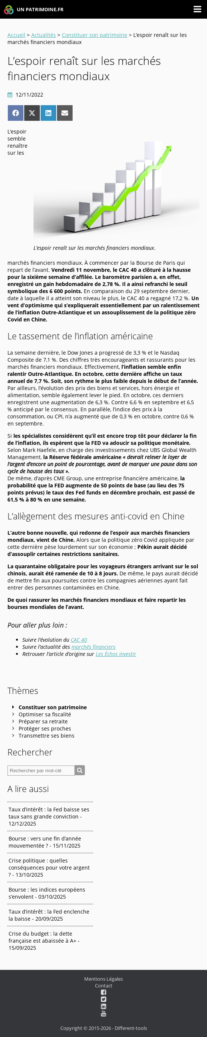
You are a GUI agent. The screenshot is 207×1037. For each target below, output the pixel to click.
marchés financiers (93, 646)
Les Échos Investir (116, 653)
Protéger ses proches (45, 728)
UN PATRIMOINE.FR (34, 10)
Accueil (16, 34)
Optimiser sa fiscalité (45, 714)
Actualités (43, 34)
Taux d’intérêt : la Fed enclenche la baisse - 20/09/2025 (49, 915)
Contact (103, 985)
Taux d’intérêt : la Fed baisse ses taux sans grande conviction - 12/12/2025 (49, 816)
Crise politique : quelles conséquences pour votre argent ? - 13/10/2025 (49, 867)
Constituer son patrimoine (94, 34)
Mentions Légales (103, 978)
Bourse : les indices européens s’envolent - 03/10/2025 (47, 893)
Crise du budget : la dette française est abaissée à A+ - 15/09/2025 (44, 940)
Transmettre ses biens (46, 735)
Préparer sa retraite (43, 721)
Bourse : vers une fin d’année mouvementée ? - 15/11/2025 (45, 842)
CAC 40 (79, 639)
